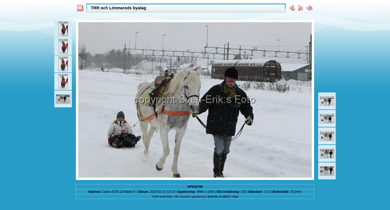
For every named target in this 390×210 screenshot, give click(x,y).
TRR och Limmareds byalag (118, 8)
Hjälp (235, 196)
